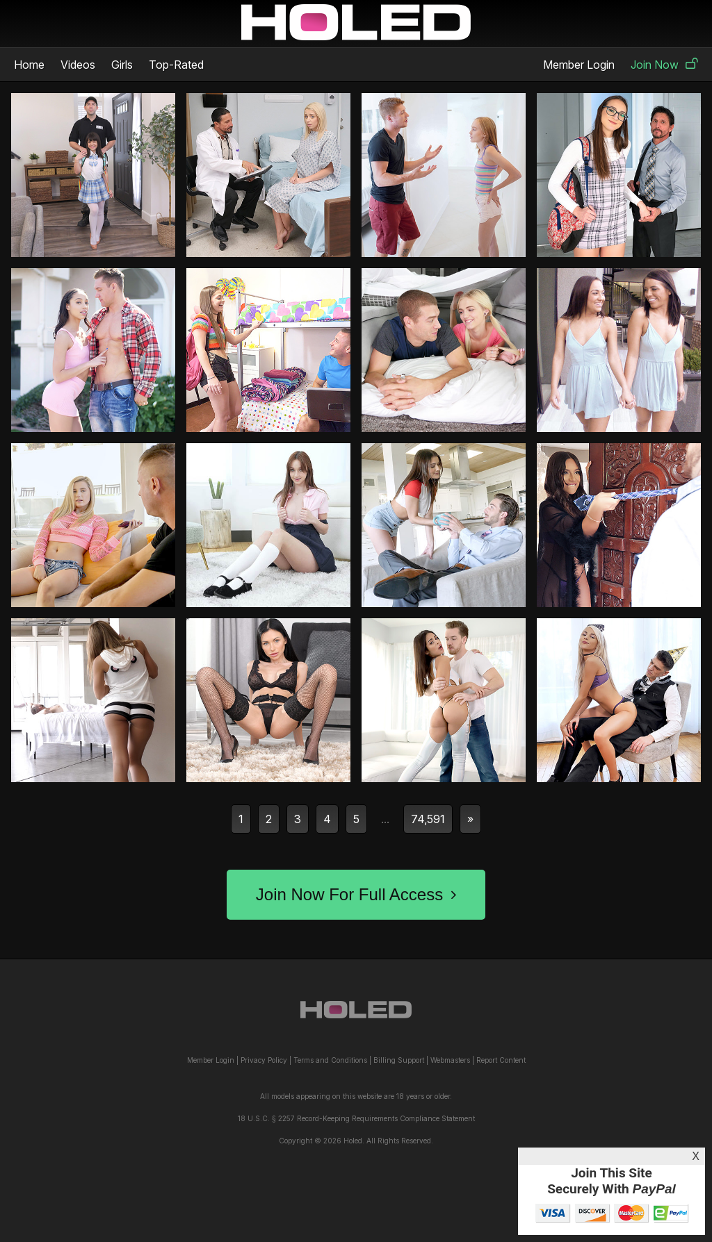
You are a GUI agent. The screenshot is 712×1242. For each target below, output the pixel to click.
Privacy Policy (264, 1060)
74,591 (428, 819)
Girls (122, 65)
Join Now (664, 65)
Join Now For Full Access (356, 894)
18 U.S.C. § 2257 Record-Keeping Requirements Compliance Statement (356, 1118)
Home (29, 65)
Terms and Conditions (330, 1060)
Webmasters (450, 1060)
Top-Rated (176, 65)
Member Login (579, 65)
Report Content (501, 1060)
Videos (77, 65)
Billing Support (398, 1060)
